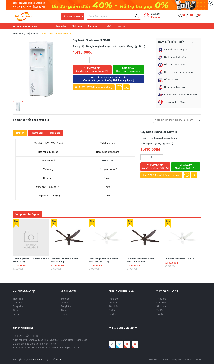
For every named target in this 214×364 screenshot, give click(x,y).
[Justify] (136, 16)
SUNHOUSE (108, 160)
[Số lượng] (83, 60)
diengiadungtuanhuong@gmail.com (62, 347)
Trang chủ (61, 26)
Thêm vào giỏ (92, 69)
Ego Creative (37, 359)
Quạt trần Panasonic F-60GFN (180, 258)
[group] (41, 69)
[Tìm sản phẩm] (114, 16)
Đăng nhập (156, 17)
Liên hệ (121, 26)
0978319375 (85, 87)
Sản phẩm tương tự (27, 214)
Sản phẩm (93, 26)
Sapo (58, 359)
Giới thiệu (77, 26)
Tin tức (108, 26)
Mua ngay (128, 69)
